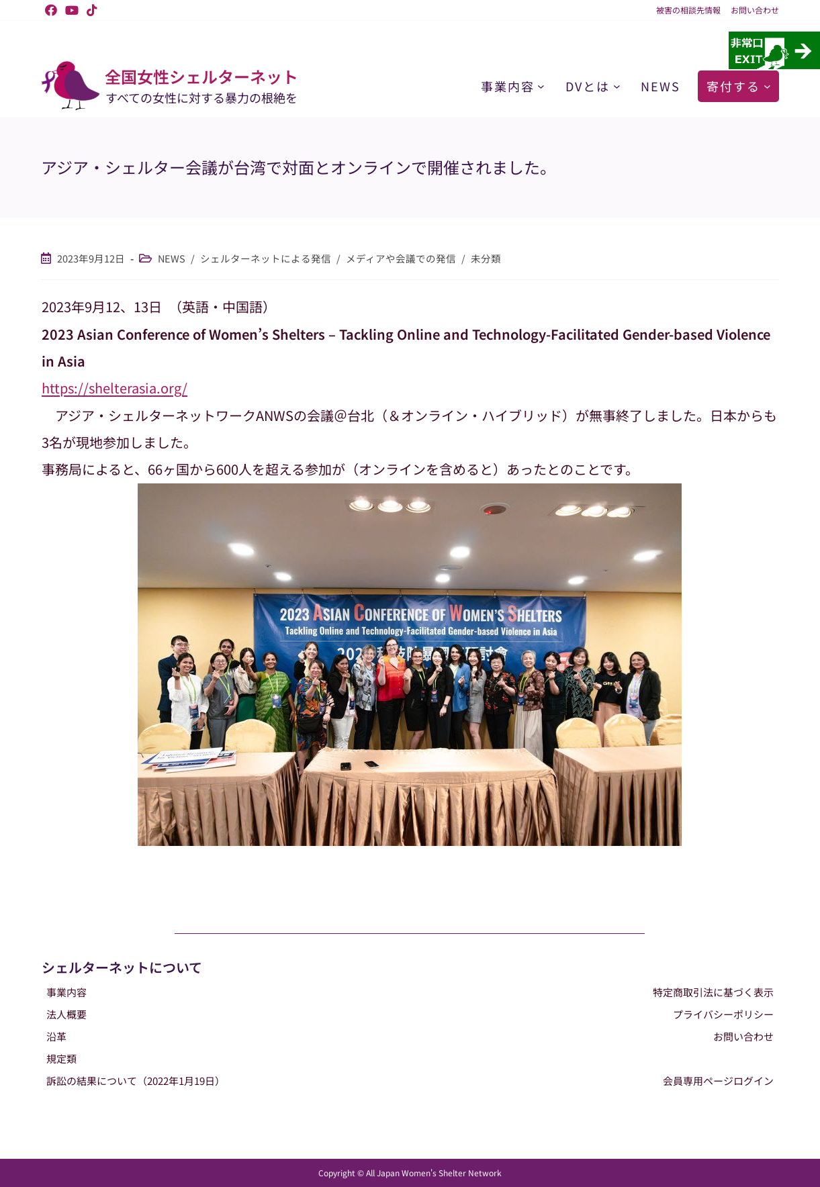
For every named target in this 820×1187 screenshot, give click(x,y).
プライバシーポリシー (723, 1014)
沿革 (56, 1036)
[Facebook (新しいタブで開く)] (51, 10)
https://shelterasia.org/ (114, 387)
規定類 (61, 1058)
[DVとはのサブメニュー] (617, 86)
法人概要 (66, 1014)
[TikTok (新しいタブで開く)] (90, 10)
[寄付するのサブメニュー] (767, 86)
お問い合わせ (755, 10)
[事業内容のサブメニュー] (541, 86)
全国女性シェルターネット (201, 76)
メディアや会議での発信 (401, 258)
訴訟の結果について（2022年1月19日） (135, 1081)
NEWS (171, 258)
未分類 (486, 258)
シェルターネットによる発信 (265, 258)
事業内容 (66, 992)
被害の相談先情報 (688, 10)
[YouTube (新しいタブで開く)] (72, 10)
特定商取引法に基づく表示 (713, 992)
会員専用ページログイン (718, 1081)
